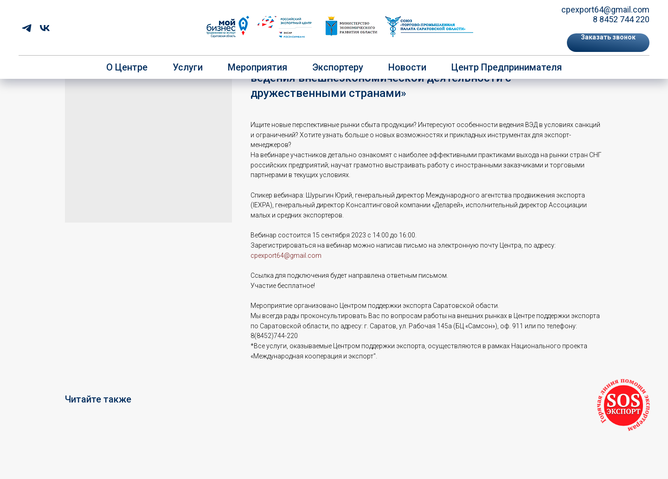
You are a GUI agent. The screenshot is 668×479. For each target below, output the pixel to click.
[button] (608, 42)
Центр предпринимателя (506, 67)
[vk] (45, 28)
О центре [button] (127, 67)
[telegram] (26, 28)
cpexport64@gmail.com (605, 9)
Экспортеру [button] (337, 67)
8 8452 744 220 (621, 19)
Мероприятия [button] (257, 67)
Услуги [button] (188, 67)
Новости (407, 67)
